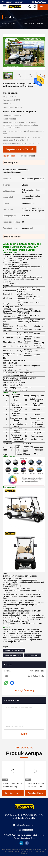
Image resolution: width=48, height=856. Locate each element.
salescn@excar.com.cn (12, 2)
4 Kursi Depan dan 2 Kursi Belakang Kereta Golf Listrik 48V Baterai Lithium (12, 785)
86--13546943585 (37, 2)
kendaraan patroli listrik (14, 651)
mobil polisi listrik (32, 655)
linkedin (21, 843)
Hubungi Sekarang (24, 690)
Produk (12, 24)
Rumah (4, 24)
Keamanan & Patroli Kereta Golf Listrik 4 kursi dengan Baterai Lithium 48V (35, 785)
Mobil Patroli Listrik (25, 24)
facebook (27, 843)
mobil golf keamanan (13, 655)
